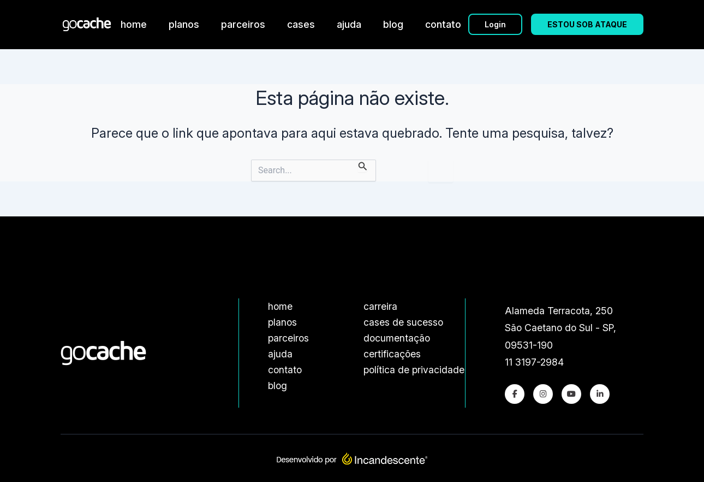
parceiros (243, 24)
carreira (380, 306)
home (134, 24)
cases (301, 24)
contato (443, 24)
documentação (396, 338)
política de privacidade (413, 369)
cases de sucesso (403, 322)
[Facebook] (514, 394)
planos (184, 24)
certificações (392, 354)
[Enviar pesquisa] (363, 166)
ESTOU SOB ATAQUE (587, 24)
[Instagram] (543, 394)
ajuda (349, 24)
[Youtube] (571, 394)
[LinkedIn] (600, 394)
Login (495, 24)
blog (393, 24)
